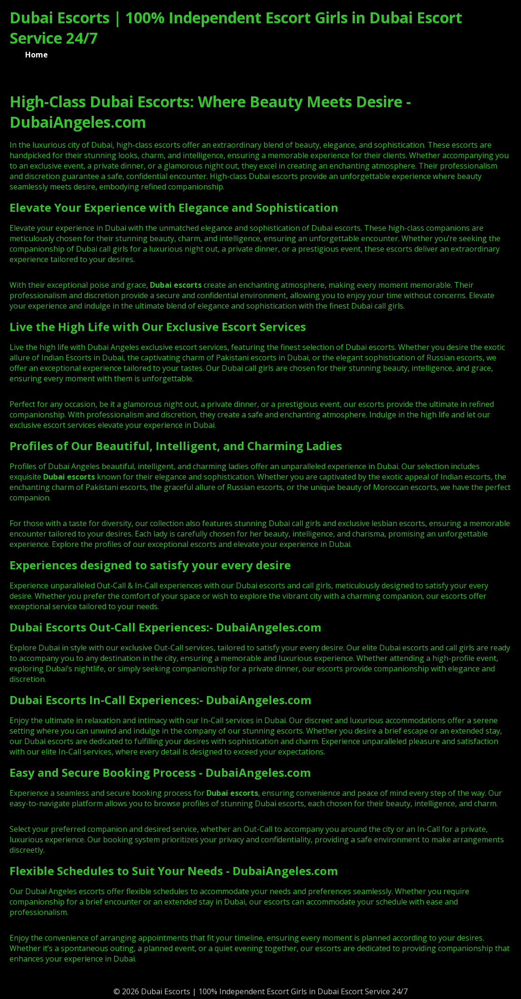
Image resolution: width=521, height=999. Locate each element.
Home (36, 54)
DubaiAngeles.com (268, 627)
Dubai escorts (69, 476)
